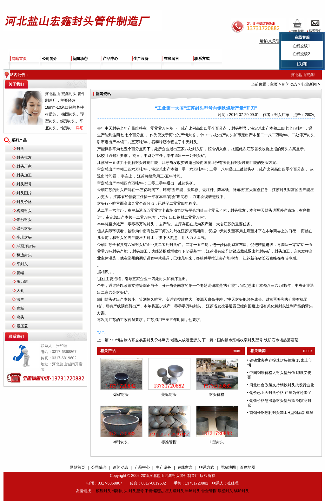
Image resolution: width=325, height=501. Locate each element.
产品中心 (110, 58)
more (237, 351)
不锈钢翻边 (154, 491)
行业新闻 (309, 84)
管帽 (20, 273)
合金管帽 (208, 491)
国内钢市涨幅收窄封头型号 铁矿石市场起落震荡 (257, 340)
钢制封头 (120, 491)
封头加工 (24, 175)
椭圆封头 (24, 211)
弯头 (20, 317)
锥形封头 (24, 219)
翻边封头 (24, 255)
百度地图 (247, 467)
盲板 (20, 308)
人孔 (20, 290)
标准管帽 (168, 442)
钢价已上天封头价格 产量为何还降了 (280, 392)
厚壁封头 (225, 491)
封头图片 (24, 193)
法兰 (20, 299)
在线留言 (171, 58)
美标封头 (168, 394)
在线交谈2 (301, 54)
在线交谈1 (301, 46)
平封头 (22, 264)
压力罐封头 (174, 491)
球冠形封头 (26, 246)
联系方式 (201, 58)
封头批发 (24, 157)
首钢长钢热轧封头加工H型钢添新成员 (281, 412)
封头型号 (24, 184)
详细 (79, 128)
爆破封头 (121, 394)
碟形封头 (24, 228)
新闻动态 (80, 58)
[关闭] (302, 64)
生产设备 (141, 58)
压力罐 (22, 281)
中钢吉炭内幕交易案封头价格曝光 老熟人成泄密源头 (156, 340)
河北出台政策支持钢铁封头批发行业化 (281, 385)
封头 (20, 148)
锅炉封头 (241, 491)
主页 (274, 84)
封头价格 (24, 202)
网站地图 (228, 467)
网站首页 (19, 58)
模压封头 (103, 491)
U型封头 (217, 442)
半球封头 (24, 237)
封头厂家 (24, 166)
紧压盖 (22, 326)
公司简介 (49, 58)
